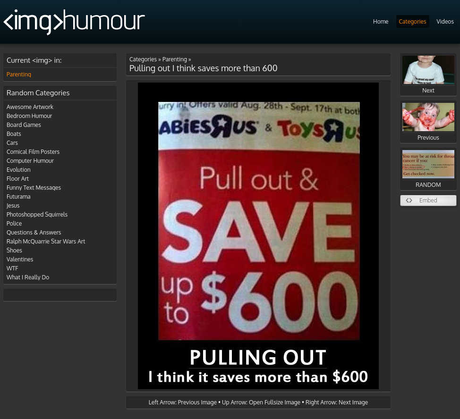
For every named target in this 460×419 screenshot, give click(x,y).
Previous (428, 122)
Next (428, 75)
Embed (428, 200)
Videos (445, 21)
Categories (412, 21)
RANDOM (428, 169)
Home (381, 21)
